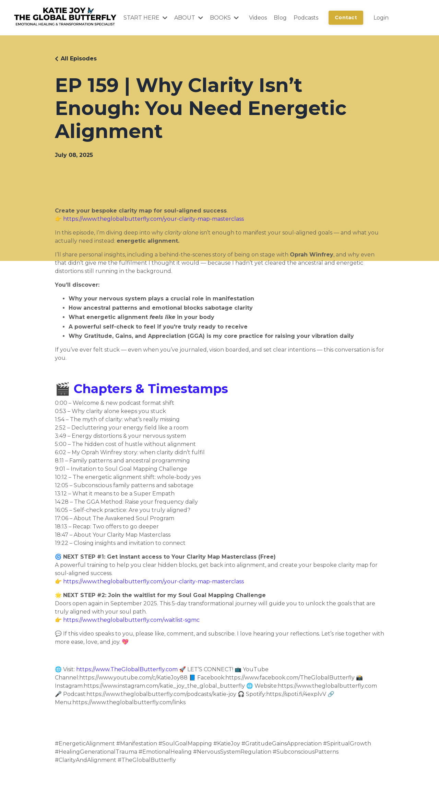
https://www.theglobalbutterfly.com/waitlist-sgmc (131, 620)
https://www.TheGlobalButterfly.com (127, 669)
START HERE (145, 17)
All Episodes (79, 58)
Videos (258, 17)
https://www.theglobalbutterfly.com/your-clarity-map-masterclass (153, 219)
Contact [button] (346, 17)
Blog (280, 17)
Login (381, 17)
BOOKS (224, 17)
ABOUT (188, 17)
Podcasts (306, 17)
